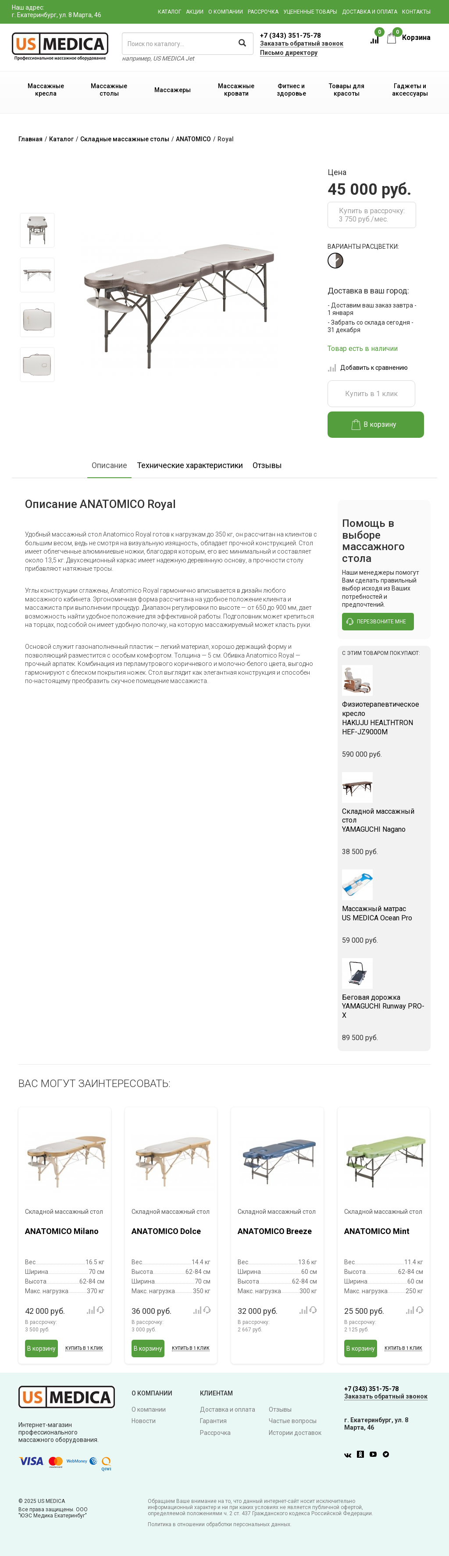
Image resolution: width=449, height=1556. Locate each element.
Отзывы (267, 462)
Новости (144, 1418)
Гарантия (213, 1418)
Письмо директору (288, 52)
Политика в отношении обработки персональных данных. (220, 1522)
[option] (37, 230)
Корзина (409, 37)
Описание (109, 462)
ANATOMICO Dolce (166, 1229)
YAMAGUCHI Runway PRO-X (384, 1004)
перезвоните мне (376, 619)
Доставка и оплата (369, 12)
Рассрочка (263, 12)
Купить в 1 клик (371, 391)
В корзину (374, 422)
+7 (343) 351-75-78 (290, 35)
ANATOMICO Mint (377, 1229)
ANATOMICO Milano (62, 1229)
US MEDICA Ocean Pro (384, 910)
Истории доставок (295, 1430)
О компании (225, 12)
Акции (194, 12)
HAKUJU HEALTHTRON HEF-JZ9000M (384, 715)
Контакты (416, 12)
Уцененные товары (310, 12)
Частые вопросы (293, 1418)
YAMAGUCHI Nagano (384, 818)
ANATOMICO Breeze (275, 1229)
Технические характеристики (190, 462)
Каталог (169, 12)
